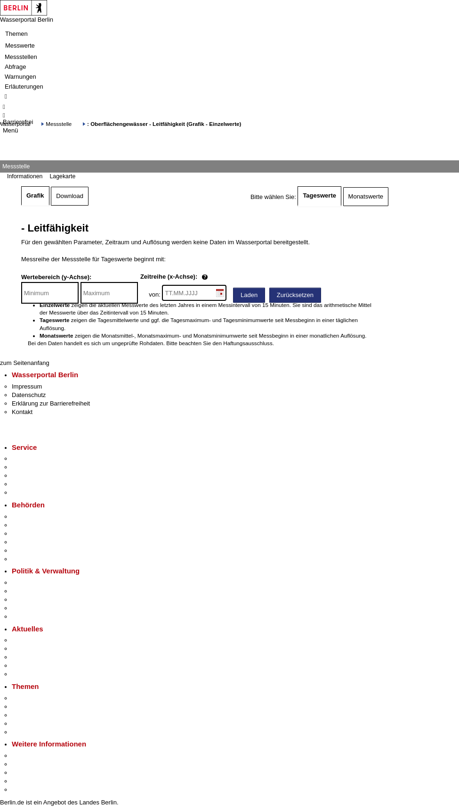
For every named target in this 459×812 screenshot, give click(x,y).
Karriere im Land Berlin (43, 591)
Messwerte (20, 45)
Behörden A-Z (30, 516)
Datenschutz (29, 394)
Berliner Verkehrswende (44, 706)
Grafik (35, 195)
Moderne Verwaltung (40, 715)
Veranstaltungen (34, 657)
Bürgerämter (29, 542)
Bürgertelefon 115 (36, 475)
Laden (249, 294)
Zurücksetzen (295, 294)
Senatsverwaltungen (39, 525)
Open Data (26, 608)
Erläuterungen (24, 86)
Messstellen (21, 56)
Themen (16, 33)
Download (69, 195)
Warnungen (20, 76)
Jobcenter (25, 550)
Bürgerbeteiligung (36, 599)
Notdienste (26, 484)
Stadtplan (25, 789)
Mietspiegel (27, 723)
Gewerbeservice (34, 492)
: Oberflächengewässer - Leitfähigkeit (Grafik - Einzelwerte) (164, 124)
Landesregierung (35, 582)
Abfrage (15, 66)
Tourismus (26, 764)
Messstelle (59, 124)
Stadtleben (26, 781)
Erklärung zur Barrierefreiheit (51, 403)
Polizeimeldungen (36, 648)
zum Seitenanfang (24, 362)
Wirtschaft (25, 772)
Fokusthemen (30, 698)
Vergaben (25, 616)
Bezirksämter (30, 533)
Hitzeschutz (27, 674)
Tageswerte (319, 195)
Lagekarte (62, 176)
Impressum (27, 386)
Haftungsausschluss (248, 343)
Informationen (24, 176)
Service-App (28, 458)
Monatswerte (365, 196)
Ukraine (22, 665)
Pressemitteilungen (38, 640)
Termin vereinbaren (38, 467)
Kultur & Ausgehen (37, 755)
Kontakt (22, 411)
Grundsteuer (29, 732)
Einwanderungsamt (38, 559)
